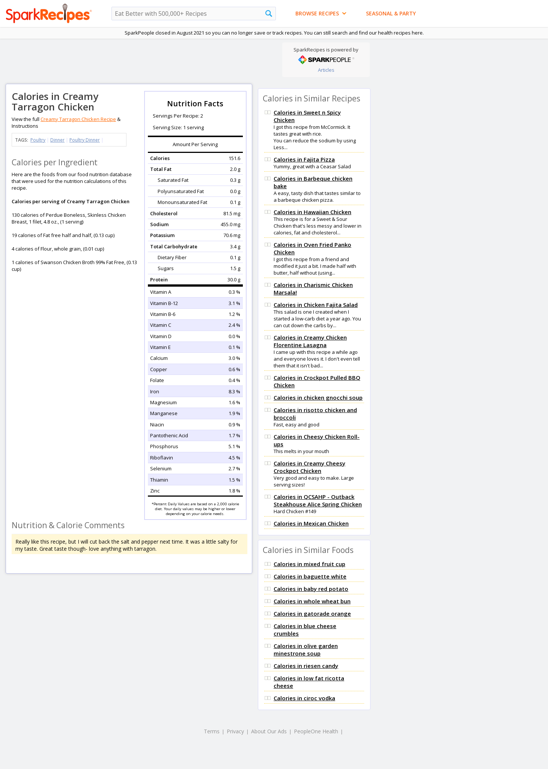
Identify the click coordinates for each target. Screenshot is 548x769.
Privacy (235, 731)
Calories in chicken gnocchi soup (318, 397)
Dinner (57, 140)
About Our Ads (269, 731)
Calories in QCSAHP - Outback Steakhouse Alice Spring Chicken (318, 500)
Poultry (37, 140)
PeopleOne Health (316, 731)
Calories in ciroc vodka (304, 698)
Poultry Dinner (84, 140)
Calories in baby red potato (311, 588)
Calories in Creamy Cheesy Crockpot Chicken (309, 466)
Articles (326, 69)
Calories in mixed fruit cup (309, 564)
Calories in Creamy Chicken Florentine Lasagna (310, 341)
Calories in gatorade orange (312, 613)
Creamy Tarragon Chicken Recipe (78, 119)
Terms (212, 731)
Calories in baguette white (310, 576)
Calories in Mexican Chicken (311, 523)
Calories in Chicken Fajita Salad (316, 304)
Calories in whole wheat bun (312, 601)
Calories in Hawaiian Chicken (312, 212)
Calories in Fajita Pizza (304, 159)
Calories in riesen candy (306, 665)
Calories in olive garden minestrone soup (306, 649)
